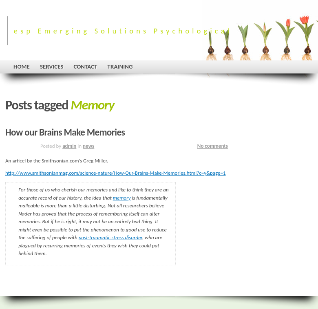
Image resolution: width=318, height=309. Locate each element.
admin (69, 146)
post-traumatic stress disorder (110, 237)
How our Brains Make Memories (65, 132)
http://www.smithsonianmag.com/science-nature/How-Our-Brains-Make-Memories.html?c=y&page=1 (115, 173)
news (88, 146)
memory (122, 198)
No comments (212, 146)
